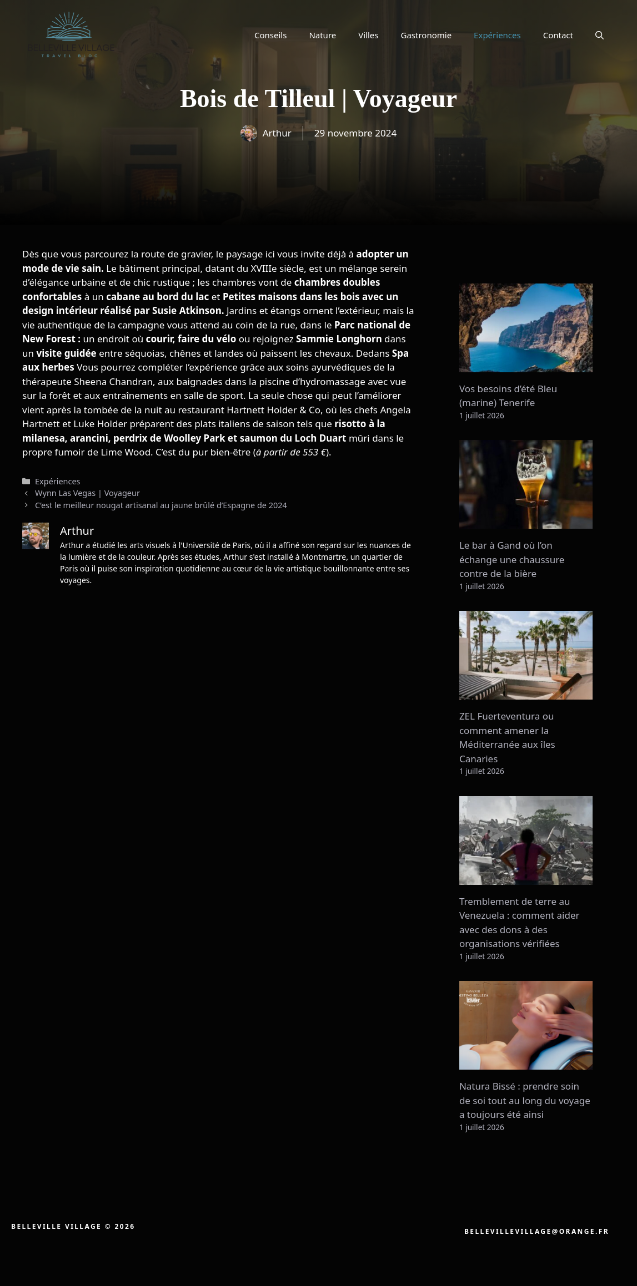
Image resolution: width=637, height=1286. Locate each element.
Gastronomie (426, 34)
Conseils (270, 34)
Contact (558, 34)
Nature (322, 34)
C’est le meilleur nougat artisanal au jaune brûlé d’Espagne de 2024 (161, 505)
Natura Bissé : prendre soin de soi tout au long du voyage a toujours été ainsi (524, 1100)
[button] (599, 35)
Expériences (497, 34)
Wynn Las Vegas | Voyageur (87, 493)
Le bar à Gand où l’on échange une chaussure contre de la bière (512, 559)
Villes (368, 34)
